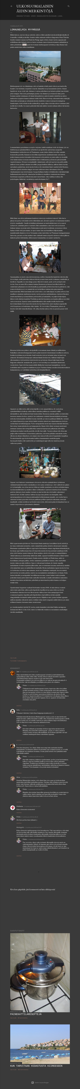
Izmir (33, 16)
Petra (25, 685)
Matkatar (19, 806)
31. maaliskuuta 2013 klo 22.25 (29, 671)
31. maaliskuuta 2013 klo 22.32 (36, 685)
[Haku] (68, 6)
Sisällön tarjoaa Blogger (40, 1082)
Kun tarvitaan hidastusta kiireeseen (36, 1066)
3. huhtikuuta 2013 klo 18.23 (29, 817)
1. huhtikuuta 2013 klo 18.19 (26, 744)
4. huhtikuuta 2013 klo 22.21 (35, 839)
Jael (17, 672)
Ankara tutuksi (23, 16)
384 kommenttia (23, 1069)
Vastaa (19, 705)
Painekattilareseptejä (26, 1014)
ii (16, 745)
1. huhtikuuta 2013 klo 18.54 (29, 777)
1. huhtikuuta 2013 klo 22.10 (35, 756)
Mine (18, 777)
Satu (18, 710)
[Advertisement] (40, 910)
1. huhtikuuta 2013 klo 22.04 (35, 725)
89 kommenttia (22, 1018)
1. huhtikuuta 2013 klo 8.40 (29, 710)
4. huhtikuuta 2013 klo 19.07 (33, 827)
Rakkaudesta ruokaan (47, 16)
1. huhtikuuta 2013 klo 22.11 (35, 789)
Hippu (24, 45)
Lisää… (60, 16)
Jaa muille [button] (13, 658)
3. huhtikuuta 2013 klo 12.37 (32, 806)
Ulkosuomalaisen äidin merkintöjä (34, 8)
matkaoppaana (22, 661)
